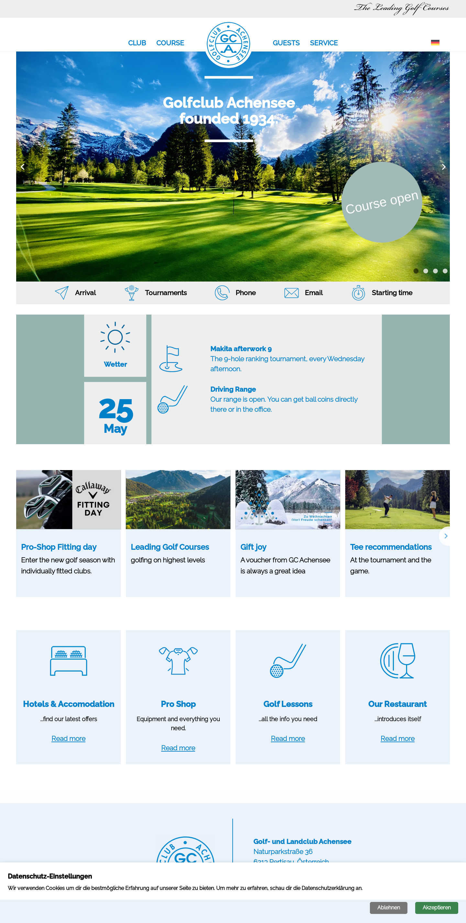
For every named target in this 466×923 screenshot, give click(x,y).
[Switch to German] (435, 43)
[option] (233, 167)
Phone (246, 293)
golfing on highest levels (168, 560)
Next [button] (443, 166)
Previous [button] (22, 166)
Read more (68, 738)
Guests (286, 43)
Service (324, 43)
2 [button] (425, 271)
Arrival (85, 293)
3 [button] (435, 271)
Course (170, 43)
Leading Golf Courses (170, 547)
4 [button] (445, 271)
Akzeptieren (437, 908)
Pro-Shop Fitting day (58, 547)
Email (314, 293)
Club (137, 43)
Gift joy (253, 547)
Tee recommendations (391, 547)
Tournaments (166, 293)
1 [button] (416, 271)
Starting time (392, 293)
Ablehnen (388, 908)
